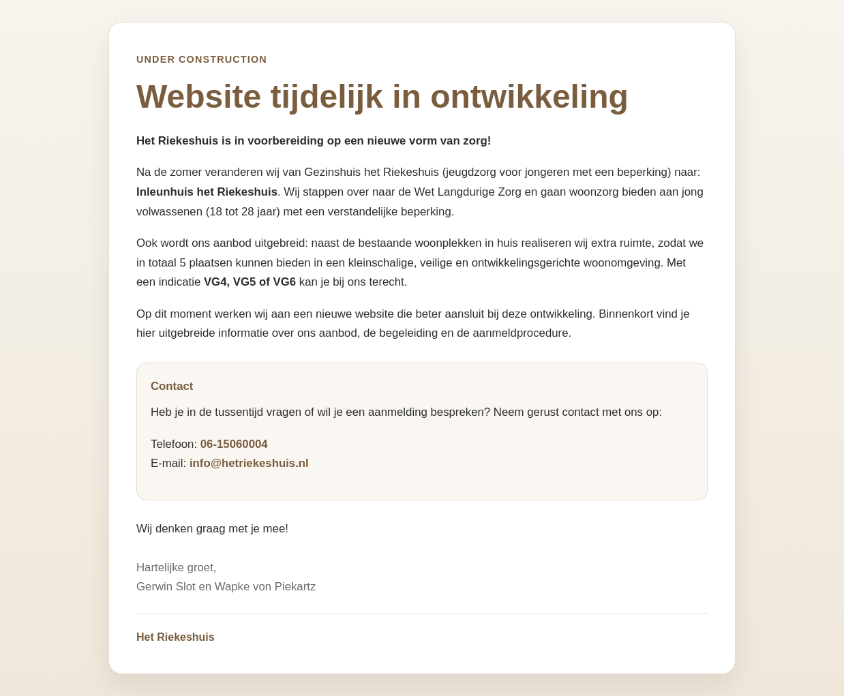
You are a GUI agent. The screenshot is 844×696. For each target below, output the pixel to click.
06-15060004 (234, 444)
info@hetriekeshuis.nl (249, 463)
